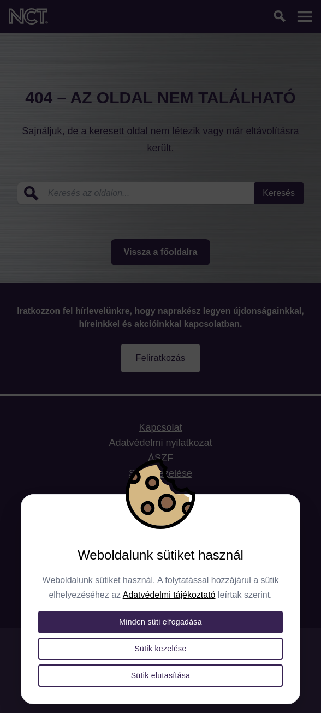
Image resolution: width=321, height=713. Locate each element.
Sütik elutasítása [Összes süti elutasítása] (161, 675)
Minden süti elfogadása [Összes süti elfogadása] (160, 621)
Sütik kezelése (160, 648)
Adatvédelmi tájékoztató (169, 594)
